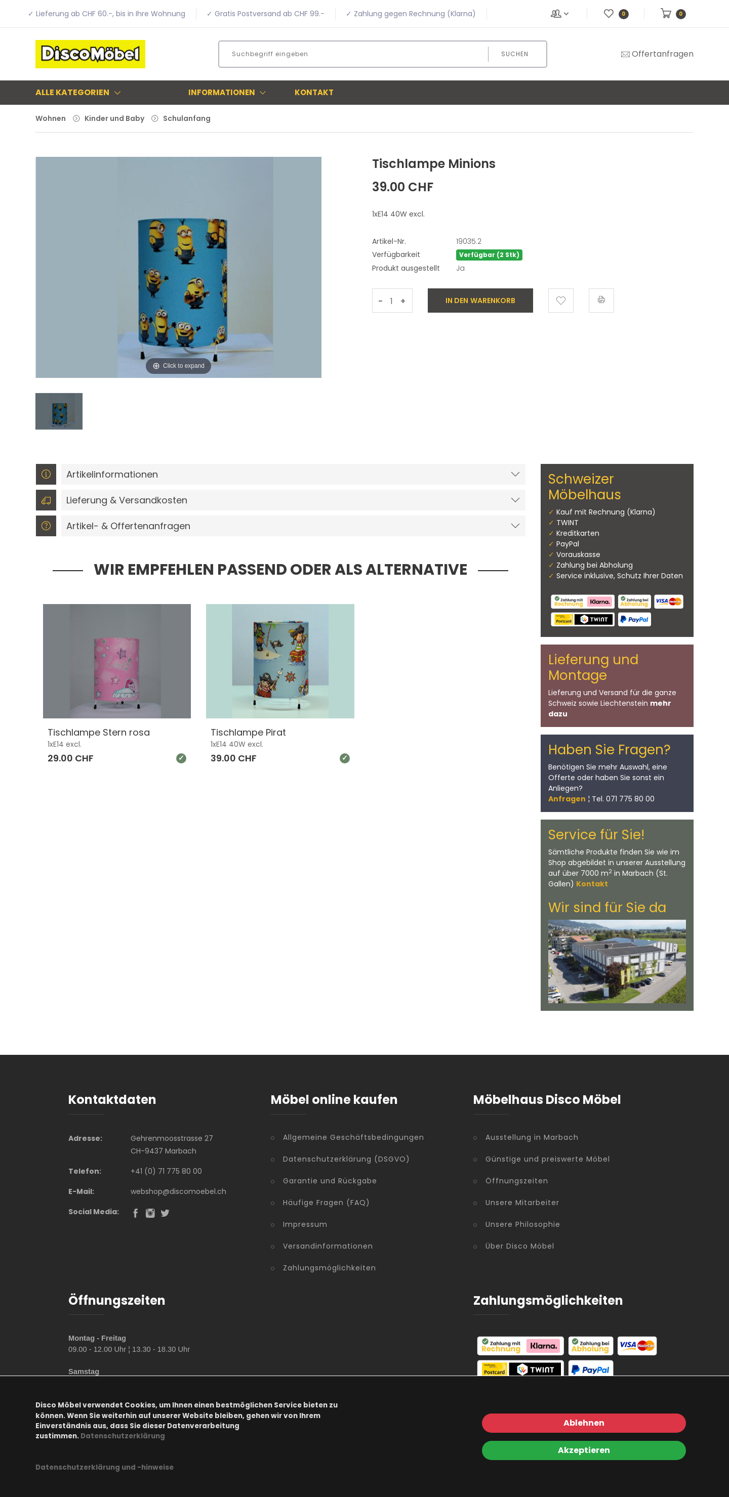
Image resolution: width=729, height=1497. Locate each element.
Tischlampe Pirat (248, 732)
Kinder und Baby (114, 118)
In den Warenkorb (480, 300)
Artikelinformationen (97, 474)
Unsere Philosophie (522, 1224)
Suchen (515, 54)
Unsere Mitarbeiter (522, 1202)
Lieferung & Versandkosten (111, 500)
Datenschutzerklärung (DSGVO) (346, 1159)
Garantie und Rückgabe (330, 1181)
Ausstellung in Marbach (532, 1137)
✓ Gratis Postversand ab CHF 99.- (266, 14)
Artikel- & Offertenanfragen (113, 526)
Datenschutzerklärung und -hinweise (104, 1467)
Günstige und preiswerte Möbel (547, 1159)
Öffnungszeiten (516, 1181)
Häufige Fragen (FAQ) (326, 1202)
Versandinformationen (328, 1246)
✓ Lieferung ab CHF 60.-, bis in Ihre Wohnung (106, 14)
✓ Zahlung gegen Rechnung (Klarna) (411, 14)
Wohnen (50, 118)
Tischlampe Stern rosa (99, 732)
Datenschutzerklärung (122, 1436)
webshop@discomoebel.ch (178, 1191)
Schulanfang (187, 118)
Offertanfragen (657, 54)
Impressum (305, 1224)
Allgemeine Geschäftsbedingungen (353, 1137)
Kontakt (314, 92)
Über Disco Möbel (519, 1246)
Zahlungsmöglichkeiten (329, 1268)
